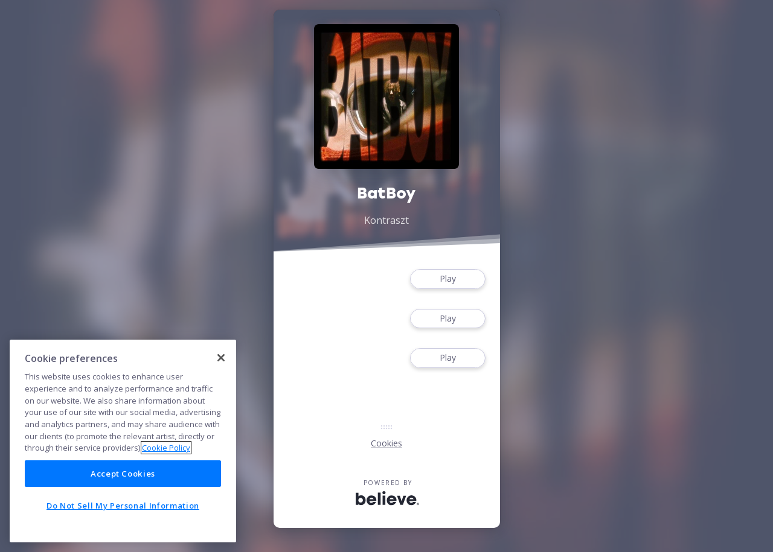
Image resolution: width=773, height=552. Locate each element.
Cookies (386, 443)
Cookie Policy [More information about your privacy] (166, 447)
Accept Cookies (123, 473)
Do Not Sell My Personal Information (123, 505)
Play (447, 279)
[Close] (221, 357)
